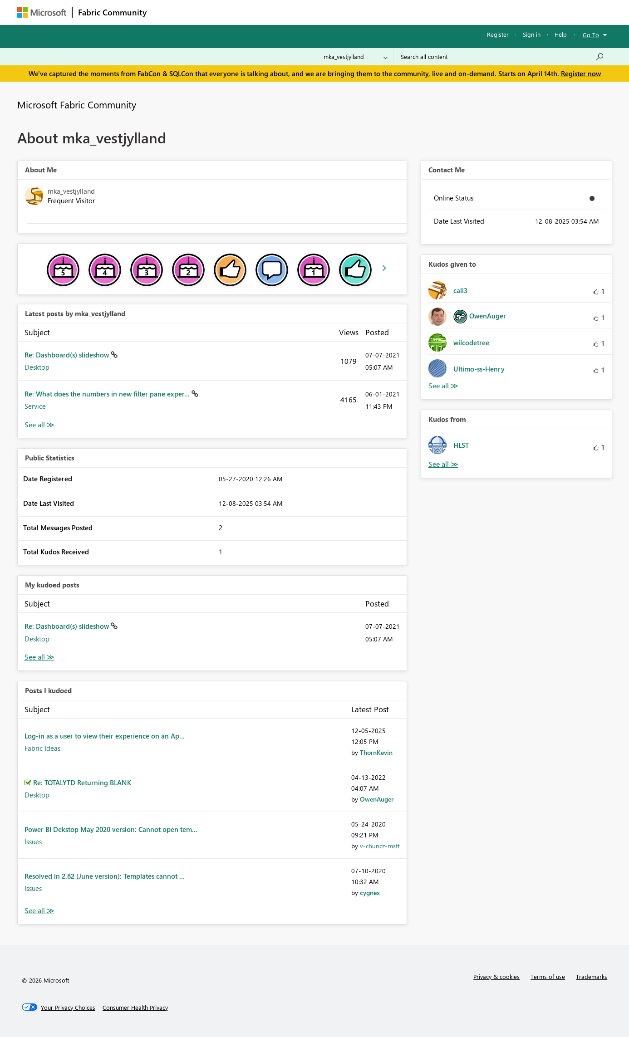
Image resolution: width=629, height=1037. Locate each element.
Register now (581, 73)
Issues (33, 841)
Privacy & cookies (496, 976)
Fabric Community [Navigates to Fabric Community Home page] (112, 12)
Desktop (37, 367)
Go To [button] (591, 35)
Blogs (325, 12)
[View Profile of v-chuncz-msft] (380, 845)
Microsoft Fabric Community (76, 104)
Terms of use (548, 976)
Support (398, 12)
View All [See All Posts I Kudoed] (39, 910)
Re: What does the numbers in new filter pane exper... (108, 393)
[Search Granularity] (355, 56)
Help (561, 34)
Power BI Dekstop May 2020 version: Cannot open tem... (111, 829)
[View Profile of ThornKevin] (376, 752)
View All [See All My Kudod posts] (39, 657)
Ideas (244, 12)
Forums (167, 12)
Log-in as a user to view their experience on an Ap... (105, 735)
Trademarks (591, 976)
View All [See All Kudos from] (443, 464)
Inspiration (207, 12)
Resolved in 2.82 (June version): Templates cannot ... (105, 875)
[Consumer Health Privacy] (135, 1007)
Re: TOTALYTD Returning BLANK (82, 782)
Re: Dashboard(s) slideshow (68, 354)
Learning (360, 12)
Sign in (532, 34)
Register (498, 34)
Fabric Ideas (42, 748)
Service (35, 406)
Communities (285, 12)
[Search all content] (502, 56)
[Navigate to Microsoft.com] (41, 12)
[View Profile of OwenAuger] (376, 799)
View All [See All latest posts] (39, 425)
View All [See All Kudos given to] (443, 386)
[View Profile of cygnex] (370, 892)
